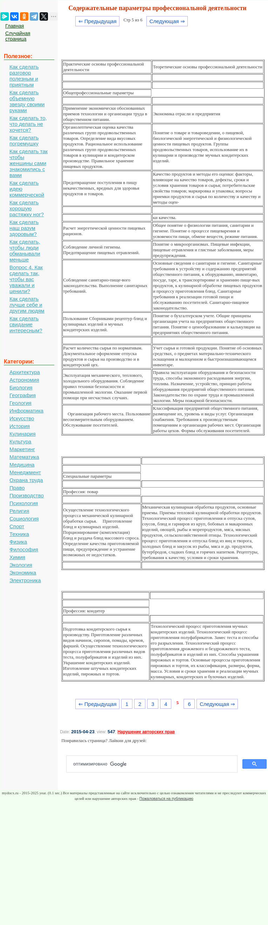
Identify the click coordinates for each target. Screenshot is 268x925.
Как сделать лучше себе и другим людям (26, 305)
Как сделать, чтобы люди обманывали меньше (24, 251)
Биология (20, 387)
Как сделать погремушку (24, 141)
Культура (20, 441)
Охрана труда (26, 480)
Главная (14, 26)
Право (17, 488)
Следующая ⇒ (167, 21)
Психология (23, 503)
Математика (24, 457)
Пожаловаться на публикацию (166, 798)
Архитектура (24, 372)
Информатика (26, 411)
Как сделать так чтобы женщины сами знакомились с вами (28, 163)
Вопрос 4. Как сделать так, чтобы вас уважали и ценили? (26, 279)
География (22, 395)
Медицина (21, 465)
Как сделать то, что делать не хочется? (28, 124)
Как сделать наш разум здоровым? (24, 228)
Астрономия (24, 380)
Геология (20, 403)
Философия (23, 549)
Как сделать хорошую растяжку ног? (26, 208)
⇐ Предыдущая (97, 21)
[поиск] (154, 764)
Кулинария (22, 434)
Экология (20, 565)
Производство (26, 495)
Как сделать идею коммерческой (26, 189)
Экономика (22, 573)
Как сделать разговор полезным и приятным (24, 76)
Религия (19, 511)
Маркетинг (22, 449)
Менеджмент (25, 472)
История (19, 426)
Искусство (21, 418)
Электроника (25, 580)
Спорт (16, 526)
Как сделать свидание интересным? (25, 324)
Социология (24, 519)
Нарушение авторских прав (145, 731)
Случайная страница (17, 36)
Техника (19, 534)
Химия (17, 557)
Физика (18, 542)
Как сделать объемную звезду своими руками (26, 101)
